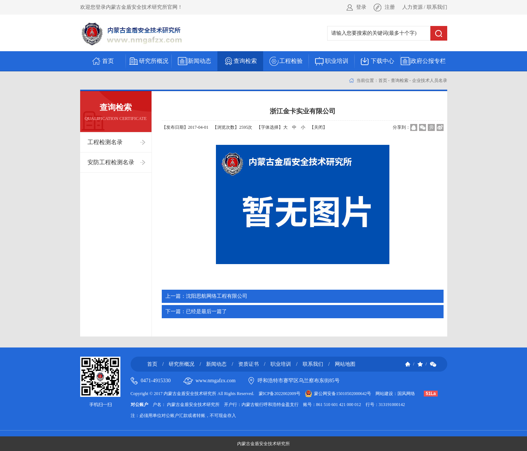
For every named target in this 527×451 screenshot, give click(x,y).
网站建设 (384, 393)
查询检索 (399, 80)
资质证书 (248, 364)
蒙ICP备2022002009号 (280, 393)
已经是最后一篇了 (196, 311)
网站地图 (345, 364)
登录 (361, 7)
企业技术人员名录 (429, 80)
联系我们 (437, 7)
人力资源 (412, 7)
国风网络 (406, 393)
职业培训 (280, 364)
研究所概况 (181, 364)
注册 (390, 7)
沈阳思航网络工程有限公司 (206, 296)
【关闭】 (318, 127)
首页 (382, 80)
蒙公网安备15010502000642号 (342, 393)
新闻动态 (216, 364)
